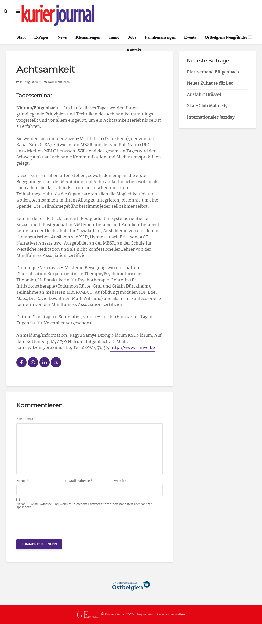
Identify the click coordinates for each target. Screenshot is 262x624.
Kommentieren (59, 82)
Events (190, 37)
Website (120, 481)
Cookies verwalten (171, 614)
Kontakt (134, 50)
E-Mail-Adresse (79, 481)
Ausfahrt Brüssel (204, 94)
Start (21, 37)
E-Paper (41, 37)
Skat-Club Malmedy (207, 106)
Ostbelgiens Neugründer (226, 37)
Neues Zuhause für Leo (210, 83)
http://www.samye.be (132, 347)
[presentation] (55, 523)
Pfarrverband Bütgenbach (213, 72)
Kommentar (25, 419)
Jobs (132, 37)
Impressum (145, 614)
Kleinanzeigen (87, 37)
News (62, 37)
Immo (114, 37)
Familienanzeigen (160, 37)
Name (22, 481)
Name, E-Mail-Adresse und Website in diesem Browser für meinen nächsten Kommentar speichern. (84, 506)
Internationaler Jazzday (210, 117)
